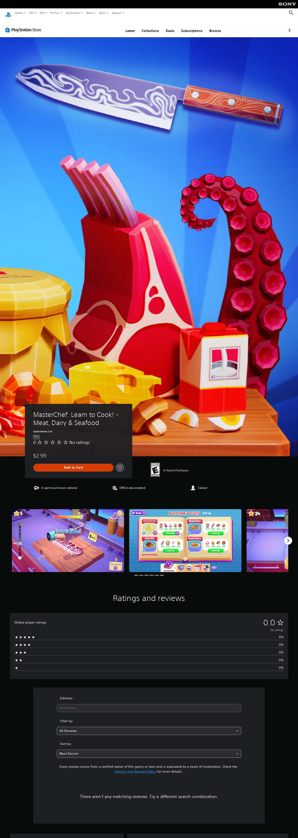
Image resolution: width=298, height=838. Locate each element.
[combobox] (149, 704)
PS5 (31, 12)
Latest (105, 26)
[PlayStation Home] (8, 13)
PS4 (42, 12)
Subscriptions (167, 26)
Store (102, 12)
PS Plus (55, 12)
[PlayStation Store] (24, 25)
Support (116, 12)
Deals (145, 26)
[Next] (288, 536)
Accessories (72, 12)
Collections (125, 26)
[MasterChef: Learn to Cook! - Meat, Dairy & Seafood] (68, 536)
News (89, 12)
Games (19, 12)
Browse (190, 26)
